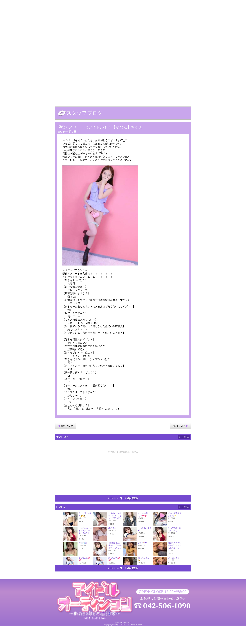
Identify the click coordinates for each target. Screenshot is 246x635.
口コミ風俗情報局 (129, 507)
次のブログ (179, 435)
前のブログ (67, 435)
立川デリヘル (113, 507)
